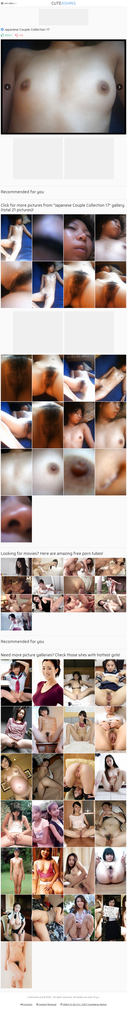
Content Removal (46, 1004)
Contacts (26, 1004)
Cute (63, 3)
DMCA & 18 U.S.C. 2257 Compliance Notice (83, 1004)
